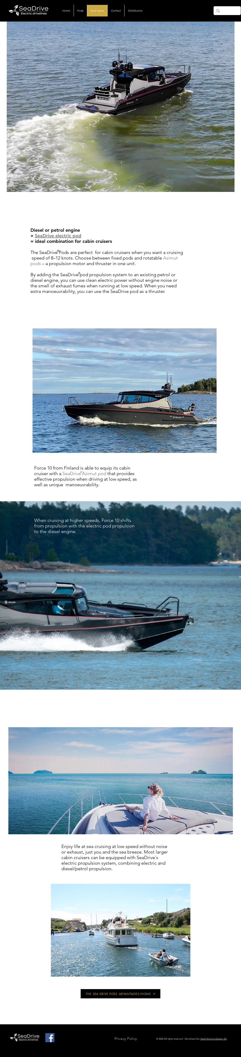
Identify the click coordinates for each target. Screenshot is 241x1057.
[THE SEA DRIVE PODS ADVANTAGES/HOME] (120, 993)
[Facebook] (49, 1037)
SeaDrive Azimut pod (84, 473)
